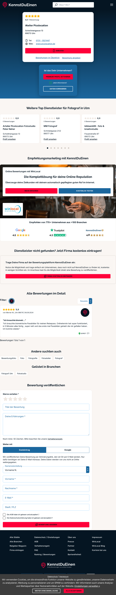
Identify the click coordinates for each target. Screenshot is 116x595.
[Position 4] (58, 148)
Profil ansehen (20, 139)
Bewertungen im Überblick (48, 58)
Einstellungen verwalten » (87, 586)
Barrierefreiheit (74, 554)
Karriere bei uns (99, 550)
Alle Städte (15, 537)
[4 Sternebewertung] (20, 399)
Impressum (97, 537)
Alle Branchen (16, 541)
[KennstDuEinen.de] (19, 5)
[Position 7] (68, 148)
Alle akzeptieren (74, 591)
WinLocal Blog (98, 546)
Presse (71, 541)
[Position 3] (54, 148)
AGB (11, 515)
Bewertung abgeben (71, 58)
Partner (71, 546)
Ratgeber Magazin (18, 546)
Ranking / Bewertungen (44, 554)
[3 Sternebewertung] (15, 399)
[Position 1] (47, 148)
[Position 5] (61, 148)
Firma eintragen (17, 550)
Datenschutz (40, 537)
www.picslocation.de (45, 44)
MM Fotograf (50, 126)
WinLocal (96, 541)
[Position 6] (65, 148)
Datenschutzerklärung (18, 518)
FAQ (36, 550)
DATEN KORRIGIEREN (58, 89)
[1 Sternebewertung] (5, 399)
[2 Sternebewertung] (10, 399)
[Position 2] (51, 148)
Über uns (72, 537)
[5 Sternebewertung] (25, 399)
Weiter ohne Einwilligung (46, 591)
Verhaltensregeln (55, 439)
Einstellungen (54, 537)
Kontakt (71, 550)
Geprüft (83, 333)
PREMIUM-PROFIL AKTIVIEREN (58, 77)
